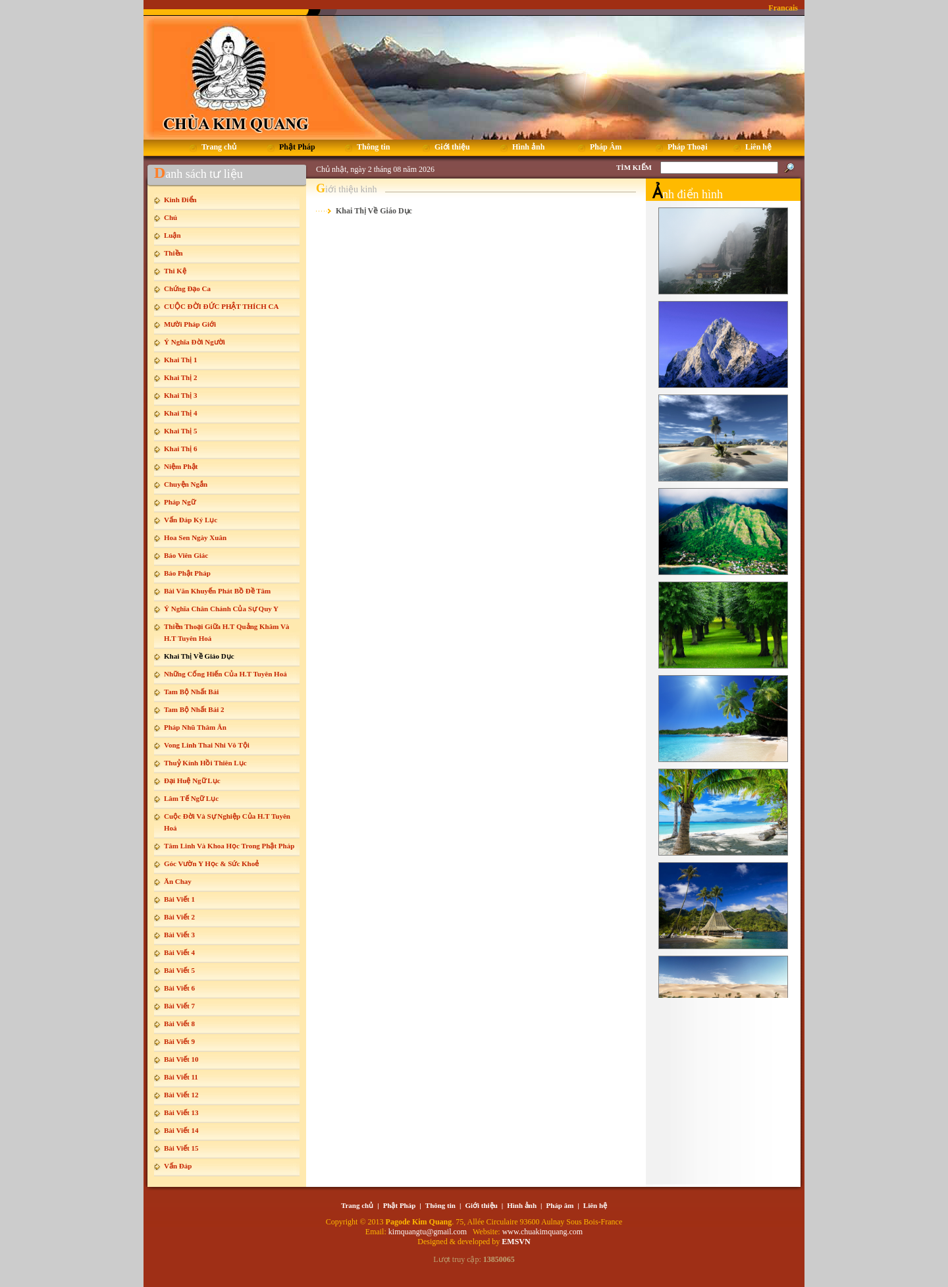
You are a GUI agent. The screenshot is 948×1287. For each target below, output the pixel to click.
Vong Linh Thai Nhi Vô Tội (207, 745)
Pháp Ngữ (180, 502)
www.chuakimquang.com (542, 1231)
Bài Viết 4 (179, 952)
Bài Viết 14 (181, 1130)
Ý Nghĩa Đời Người (194, 342)
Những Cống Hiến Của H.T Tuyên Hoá (225, 674)
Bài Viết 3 (179, 935)
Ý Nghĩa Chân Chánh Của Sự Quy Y (221, 609)
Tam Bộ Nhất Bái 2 (194, 709)
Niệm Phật (181, 466)
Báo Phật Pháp (187, 573)
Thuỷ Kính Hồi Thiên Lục (205, 763)
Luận (172, 235)
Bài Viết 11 (181, 1077)
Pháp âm (560, 1205)
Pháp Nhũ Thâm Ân (195, 727)
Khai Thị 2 (181, 377)
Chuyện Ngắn (185, 484)
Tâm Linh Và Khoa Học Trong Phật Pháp (229, 846)
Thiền (173, 253)
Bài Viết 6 (179, 988)
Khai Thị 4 (181, 413)
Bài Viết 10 (181, 1059)
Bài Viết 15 (181, 1148)
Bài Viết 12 (181, 1095)
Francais (783, 8)
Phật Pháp (399, 1205)
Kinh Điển (180, 200)
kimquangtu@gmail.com (428, 1231)
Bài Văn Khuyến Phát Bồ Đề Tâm (217, 591)
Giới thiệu (481, 1205)
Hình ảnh (522, 1205)
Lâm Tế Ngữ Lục (191, 798)
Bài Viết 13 (181, 1112)
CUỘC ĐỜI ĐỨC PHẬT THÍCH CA (221, 306)
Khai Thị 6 (181, 448)
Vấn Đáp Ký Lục (190, 520)
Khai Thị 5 (181, 431)
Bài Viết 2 (179, 917)
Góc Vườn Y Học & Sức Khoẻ (211, 863)
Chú (170, 217)
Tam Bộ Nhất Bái (191, 692)
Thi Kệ (175, 271)
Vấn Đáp (178, 1166)
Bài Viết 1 (179, 899)
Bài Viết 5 (179, 970)
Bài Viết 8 (179, 1023)
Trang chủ (357, 1205)
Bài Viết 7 (179, 1006)
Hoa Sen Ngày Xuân (195, 537)
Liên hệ (595, 1205)
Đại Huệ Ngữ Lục (192, 780)
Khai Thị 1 (181, 360)
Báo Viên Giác (186, 555)
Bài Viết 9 (179, 1041)
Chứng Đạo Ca (187, 288)
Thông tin (440, 1205)
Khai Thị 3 (181, 395)
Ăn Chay (178, 881)
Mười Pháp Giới (190, 324)
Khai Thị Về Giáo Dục (199, 656)
